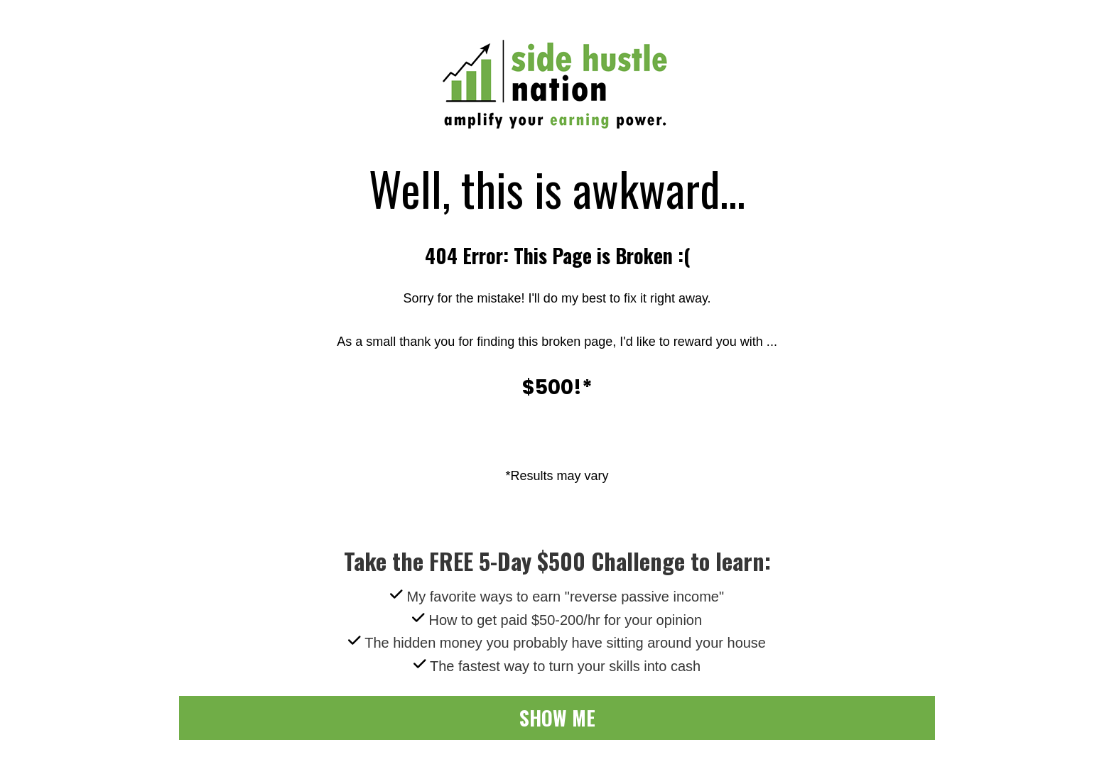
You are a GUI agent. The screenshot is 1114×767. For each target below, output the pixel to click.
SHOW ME (557, 717)
